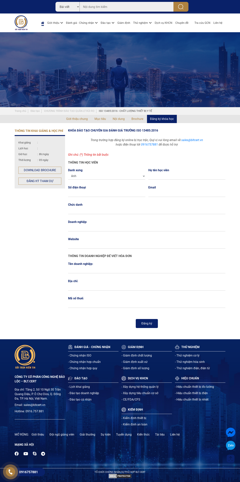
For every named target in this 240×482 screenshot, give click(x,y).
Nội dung (119, 119)
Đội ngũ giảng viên (62, 434)
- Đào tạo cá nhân (80, 399)
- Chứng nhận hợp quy (82, 368)
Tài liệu (160, 434)
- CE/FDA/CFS (131, 399)
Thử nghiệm (140, 23)
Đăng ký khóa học (162, 119)
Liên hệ (217, 23)
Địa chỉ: (73, 281)
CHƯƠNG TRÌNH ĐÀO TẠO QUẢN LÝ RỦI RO (69, 110)
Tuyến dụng (124, 434)
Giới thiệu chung (77, 119)
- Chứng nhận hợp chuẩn (84, 362)
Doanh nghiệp (77, 222)
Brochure (137, 119)
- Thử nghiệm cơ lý (187, 355)
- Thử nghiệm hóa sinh (190, 362)
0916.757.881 (35, 411)
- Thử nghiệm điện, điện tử (192, 368)
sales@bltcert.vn (192, 140)
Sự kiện (106, 434)
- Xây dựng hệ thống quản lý (140, 387)
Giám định (123, 23)
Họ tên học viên (159, 170)
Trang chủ (20, 110)
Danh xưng (75, 170)
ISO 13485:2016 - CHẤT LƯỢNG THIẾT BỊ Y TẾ (125, 110)
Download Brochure (40, 170)
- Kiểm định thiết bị (134, 418)
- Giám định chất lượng (137, 355)
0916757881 (149, 144)
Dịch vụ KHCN (163, 23)
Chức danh (75, 204)
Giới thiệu (53, 23)
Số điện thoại (78, 187)
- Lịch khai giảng (79, 387)
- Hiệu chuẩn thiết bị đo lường (194, 387)
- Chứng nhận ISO (79, 355)
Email (153, 187)
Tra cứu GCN (202, 23)
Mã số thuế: (76, 298)
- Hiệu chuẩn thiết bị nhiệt (191, 399)
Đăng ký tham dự (40, 181)
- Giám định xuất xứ (135, 362)
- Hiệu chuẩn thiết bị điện (191, 393)
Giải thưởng (87, 434)
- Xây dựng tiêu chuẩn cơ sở (140, 393)
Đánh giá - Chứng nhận (80, 23)
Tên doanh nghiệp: (80, 264)
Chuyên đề (181, 23)
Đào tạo (106, 23)
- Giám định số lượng (135, 368)
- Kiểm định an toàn (134, 424)
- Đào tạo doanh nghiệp (83, 393)
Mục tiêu (100, 119)
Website (73, 239)
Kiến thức (143, 434)
